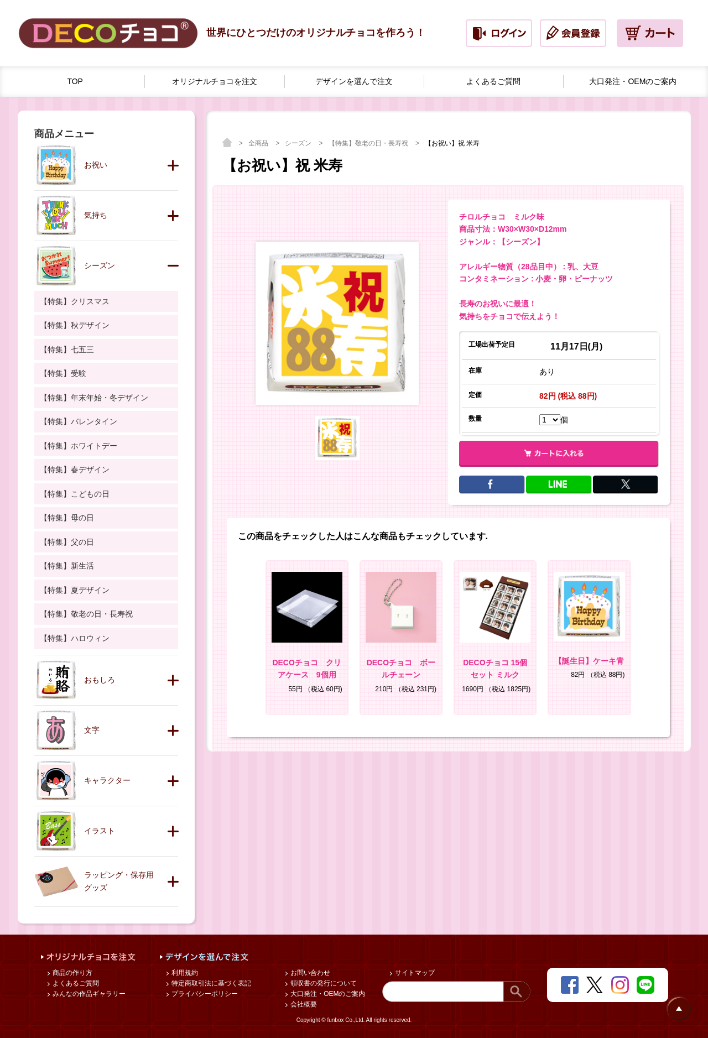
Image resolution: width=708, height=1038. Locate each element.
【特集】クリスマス (75, 301)
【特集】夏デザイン (75, 590)
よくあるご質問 (493, 81)
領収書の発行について (323, 983)
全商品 (259, 143)
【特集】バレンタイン (78, 421)
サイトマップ (414, 973)
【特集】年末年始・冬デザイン (94, 397)
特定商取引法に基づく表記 (210, 983)
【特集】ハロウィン (75, 638)
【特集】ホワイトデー (78, 445)
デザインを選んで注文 (354, 81)
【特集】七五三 (67, 349)
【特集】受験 (63, 373)
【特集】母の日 (67, 517)
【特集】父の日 (67, 542)
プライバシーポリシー (204, 994)
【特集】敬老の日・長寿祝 (369, 143)
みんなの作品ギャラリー (88, 994)
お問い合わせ (309, 973)
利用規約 (184, 973)
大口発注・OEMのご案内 (632, 81)
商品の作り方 (71, 973)
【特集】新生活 (67, 565)
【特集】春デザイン (75, 469)
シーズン (299, 143)
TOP (75, 81)
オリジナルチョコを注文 (214, 81)
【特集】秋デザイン (75, 325)
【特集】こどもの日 (75, 493)
